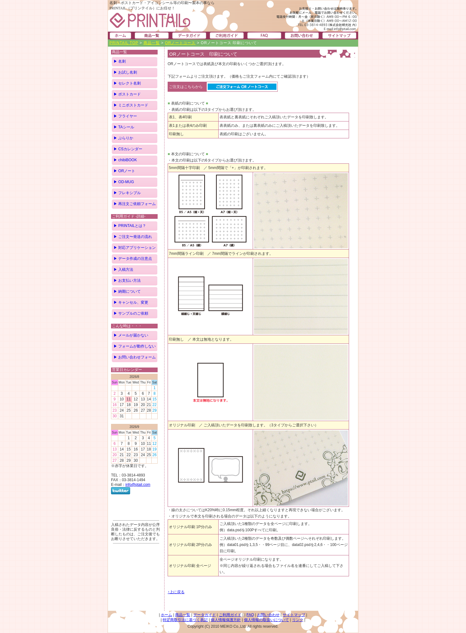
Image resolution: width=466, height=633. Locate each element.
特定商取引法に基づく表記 (185, 620)
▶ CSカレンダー (128, 149)
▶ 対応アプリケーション (135, 247)
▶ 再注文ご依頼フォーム (135, 204)
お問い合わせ (268, 615)
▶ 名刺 (120, 61)
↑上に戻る (176, 592)
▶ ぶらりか (123, 138)
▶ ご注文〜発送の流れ (133, 236)
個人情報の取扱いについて (266, 620)
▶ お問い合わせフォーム (135, 357)
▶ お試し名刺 (125, 72)
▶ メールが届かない (131, 335)
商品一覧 (152, 43)
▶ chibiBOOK (125, 160)
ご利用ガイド (230, 615)
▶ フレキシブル (127, 193)
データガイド (204, 615)
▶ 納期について (127, 291)
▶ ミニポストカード (131, 105)
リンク (297, 620)
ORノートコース (180, 43)
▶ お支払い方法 (127, 280)
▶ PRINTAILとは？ (130, 226)
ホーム (166, 615)
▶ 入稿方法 (123, 269)
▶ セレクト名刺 (127, 83)
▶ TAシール (124, 127)
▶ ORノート (124, 171)
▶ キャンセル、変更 (131, 302)
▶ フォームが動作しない (135, 346)
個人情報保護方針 (226, 620)
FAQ (250, 615)
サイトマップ (294, 615)
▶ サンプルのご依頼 (131, 313)
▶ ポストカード (127, 94)
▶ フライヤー (125, 116)
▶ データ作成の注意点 (133, 258)
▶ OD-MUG (124, 182)
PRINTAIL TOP (123, 43)
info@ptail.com (137, 484)
